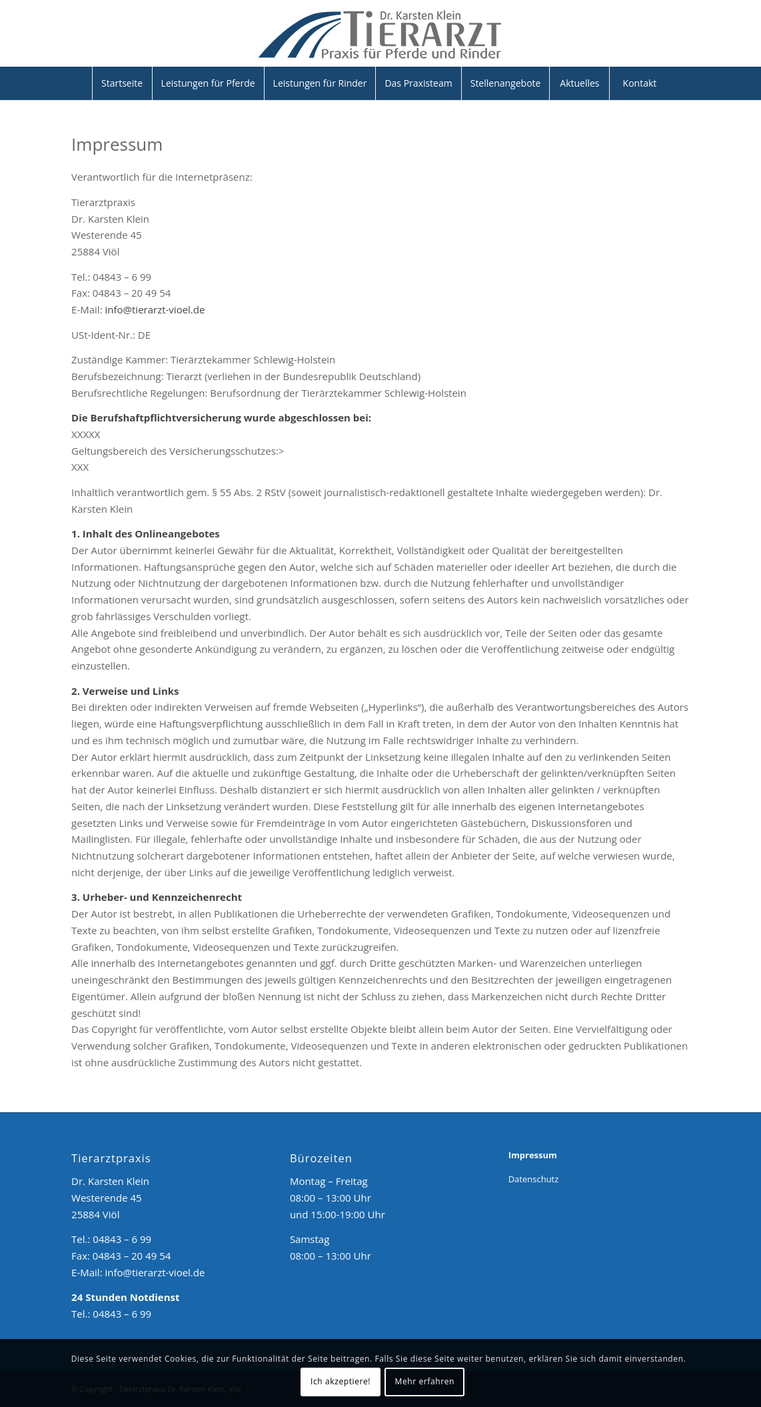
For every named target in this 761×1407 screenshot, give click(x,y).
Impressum (532, 1155)
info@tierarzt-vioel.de (155, 309)
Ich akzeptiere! (341, 1381)
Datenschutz (533, 1179)
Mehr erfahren (424, 1381)
